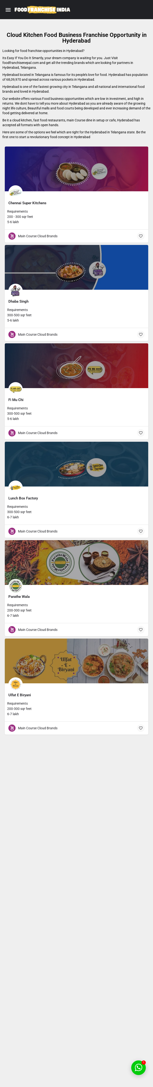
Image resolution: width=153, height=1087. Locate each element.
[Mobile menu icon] (8, 9)
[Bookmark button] (141, 236)
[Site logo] (43, 10)
